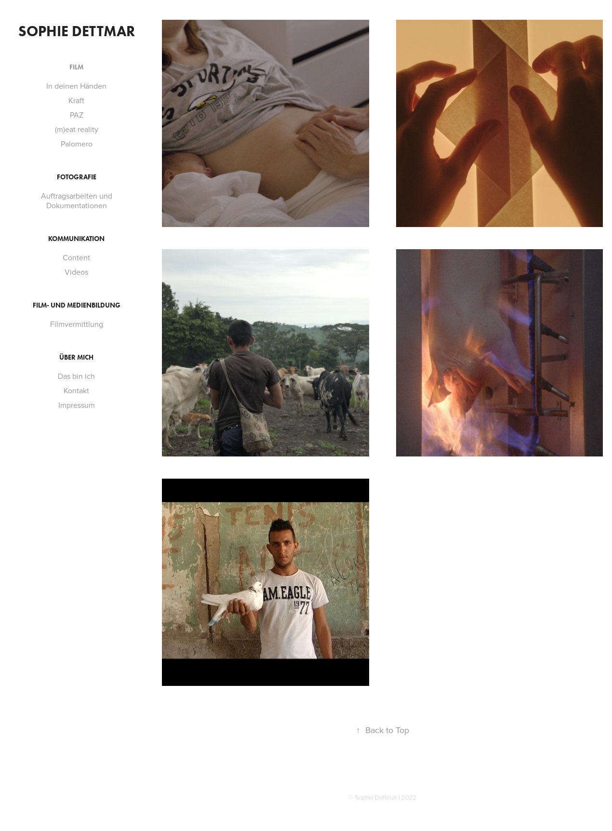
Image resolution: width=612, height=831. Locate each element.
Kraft (76, 100)
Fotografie (76, 177)
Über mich (76, 357)
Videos (76, 272)
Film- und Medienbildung (76, 305)
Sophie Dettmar (76, 31)
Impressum (76, 405)
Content (76, 257)
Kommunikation (76, 239)
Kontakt (76, 390)
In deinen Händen (76, 85)
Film (76, 67)
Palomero (77, 143)
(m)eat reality (76, 129)
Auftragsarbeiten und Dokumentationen (76, 200)
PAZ (76, 114)
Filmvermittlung (76, 324)
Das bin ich (76, 376)
